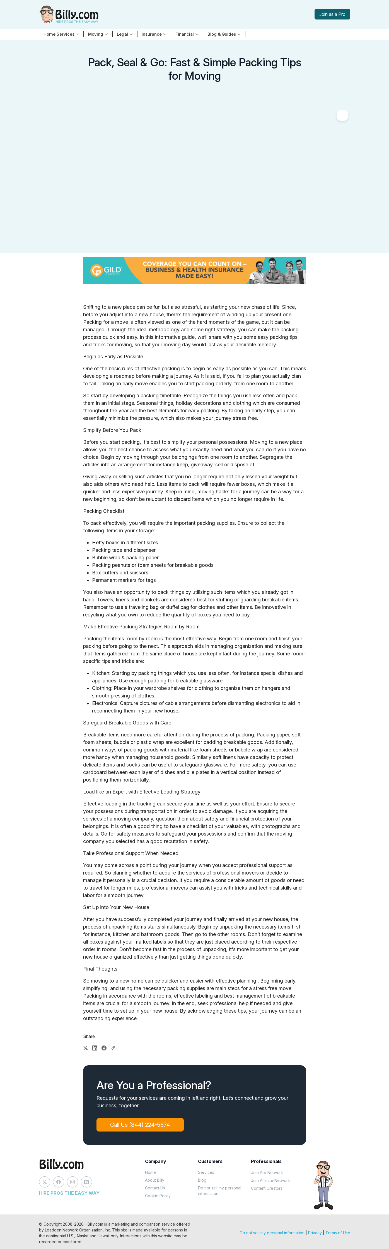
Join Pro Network (267, 1172)
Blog (202, 1180)
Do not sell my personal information (219, 1191)
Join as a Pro (332, 14)
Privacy (315, 1232)
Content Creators (266, 1188)
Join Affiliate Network (270, 1180)
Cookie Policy (158, 1195)
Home (150, 1172)
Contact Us (155, 1188)
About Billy (154, 1180)
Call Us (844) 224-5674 (140, 1124)
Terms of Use (337, 1232)
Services (206, 1172)
